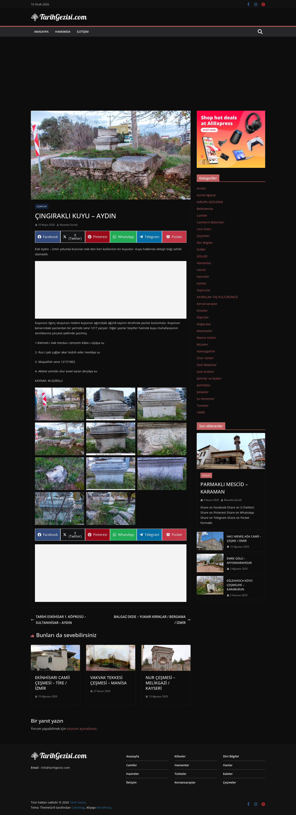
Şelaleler (203, 392)
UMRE (201, 412)
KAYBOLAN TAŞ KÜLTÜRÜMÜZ (217, 297)
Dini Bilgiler (205, 243)
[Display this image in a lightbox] (59, 404)
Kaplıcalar (203, 290)
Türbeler (203, 406)
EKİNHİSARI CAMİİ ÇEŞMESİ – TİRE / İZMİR (52, 683)
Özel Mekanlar (207, 365)
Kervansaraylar (207, 304)
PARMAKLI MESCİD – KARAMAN (224, 488)
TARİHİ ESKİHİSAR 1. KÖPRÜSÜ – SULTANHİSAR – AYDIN (58, 619)
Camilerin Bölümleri (210, 222)
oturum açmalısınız (82, 728)
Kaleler (201, 283)
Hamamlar (204, 263)
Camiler (202, 215)
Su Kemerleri (206, 399)
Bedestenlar (205, 209)
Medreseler (205, 331)
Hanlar (201, 270)
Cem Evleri (204, 229)
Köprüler (203, 317)
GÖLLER (202, 256)
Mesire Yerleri (206, 338)
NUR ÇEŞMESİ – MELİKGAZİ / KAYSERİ (160, 683)
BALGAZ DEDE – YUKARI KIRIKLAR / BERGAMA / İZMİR (152, 619)
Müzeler (202, 344)
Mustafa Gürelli (68, 224)
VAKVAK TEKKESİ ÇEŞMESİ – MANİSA (108, 680)
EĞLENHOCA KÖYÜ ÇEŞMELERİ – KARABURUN (239, 585)
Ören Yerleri (205, 358)
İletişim (83, 32)
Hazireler (203, 277)
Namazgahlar (206, 351)
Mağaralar (204, 324)
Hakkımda (62, 32)
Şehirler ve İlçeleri (209, 378)
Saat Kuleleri (205, 372)
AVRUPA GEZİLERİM (210, 202)
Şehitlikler (203, 385)
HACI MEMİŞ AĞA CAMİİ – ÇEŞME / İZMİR (244, 538)
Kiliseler (202, 310)
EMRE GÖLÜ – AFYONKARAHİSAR (239, 560)
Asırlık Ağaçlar (206, 195)
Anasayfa (41, 32)
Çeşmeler (42, 206)
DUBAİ (201, 249)
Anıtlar (201, 188)
